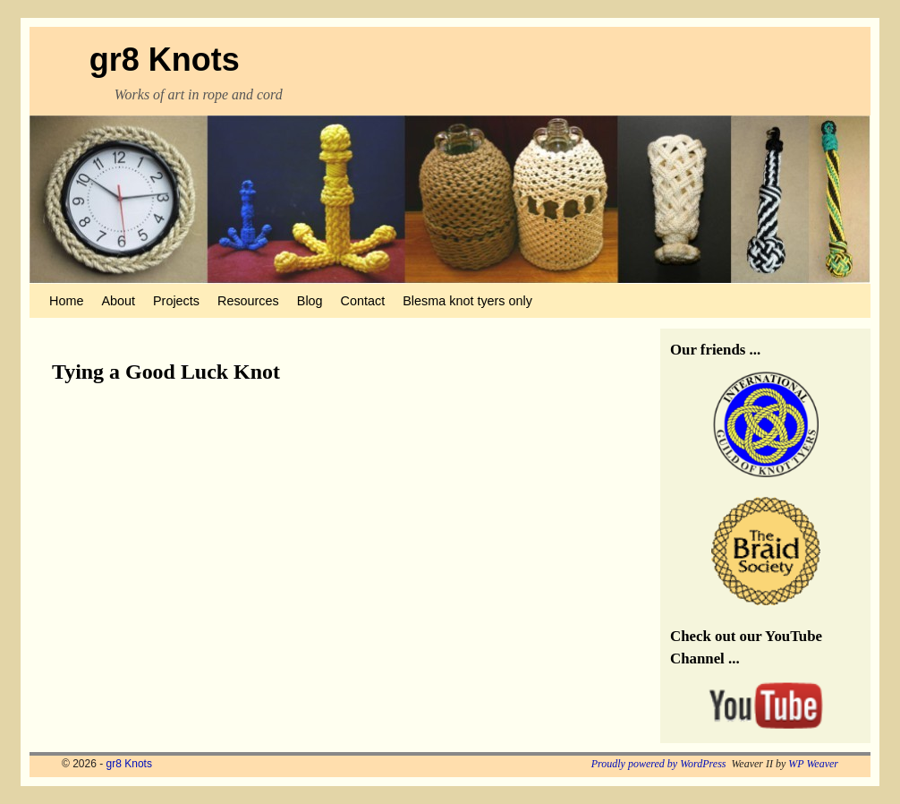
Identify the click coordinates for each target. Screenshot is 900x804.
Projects (176, 301)
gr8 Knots (164, 59)
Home (66, 301)
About (118, 301)
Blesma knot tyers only (467, 301)
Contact (363, 301)
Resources (248, 301)
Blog (310, 301)
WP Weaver (813, 763)
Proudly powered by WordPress (658, 763)
